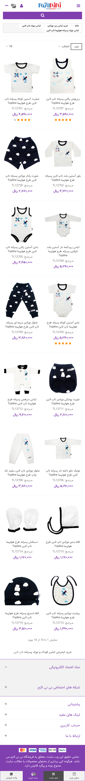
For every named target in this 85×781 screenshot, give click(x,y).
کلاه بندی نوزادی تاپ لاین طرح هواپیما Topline (63, 544)
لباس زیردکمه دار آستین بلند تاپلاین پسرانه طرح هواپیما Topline (63, 251)
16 (8, 46)
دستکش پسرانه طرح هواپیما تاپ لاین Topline (22, 544)
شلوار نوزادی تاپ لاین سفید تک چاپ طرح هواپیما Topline (22, 473)
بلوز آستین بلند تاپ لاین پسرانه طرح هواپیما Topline (63, 178)
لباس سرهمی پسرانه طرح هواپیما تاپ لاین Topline (22, 401)
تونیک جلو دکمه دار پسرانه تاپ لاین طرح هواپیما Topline (63, 473)
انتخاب (64, 46)
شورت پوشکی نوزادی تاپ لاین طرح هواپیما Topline (63, 401)
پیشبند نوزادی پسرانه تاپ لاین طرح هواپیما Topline (63, 615)
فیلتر (76, 47)
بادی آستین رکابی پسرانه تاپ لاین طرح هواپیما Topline (22, 249)
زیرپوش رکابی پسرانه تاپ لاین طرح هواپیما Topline (63, 101)
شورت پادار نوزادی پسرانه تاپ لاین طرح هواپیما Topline (21, 178)
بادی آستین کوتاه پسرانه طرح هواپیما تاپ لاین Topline (63, 325)
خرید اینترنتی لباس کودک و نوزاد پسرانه (48, 652)
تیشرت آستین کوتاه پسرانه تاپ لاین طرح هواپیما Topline (22, 101)
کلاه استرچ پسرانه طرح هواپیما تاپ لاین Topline (22, 615)
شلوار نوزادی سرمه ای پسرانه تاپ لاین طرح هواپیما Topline (22, 325)
